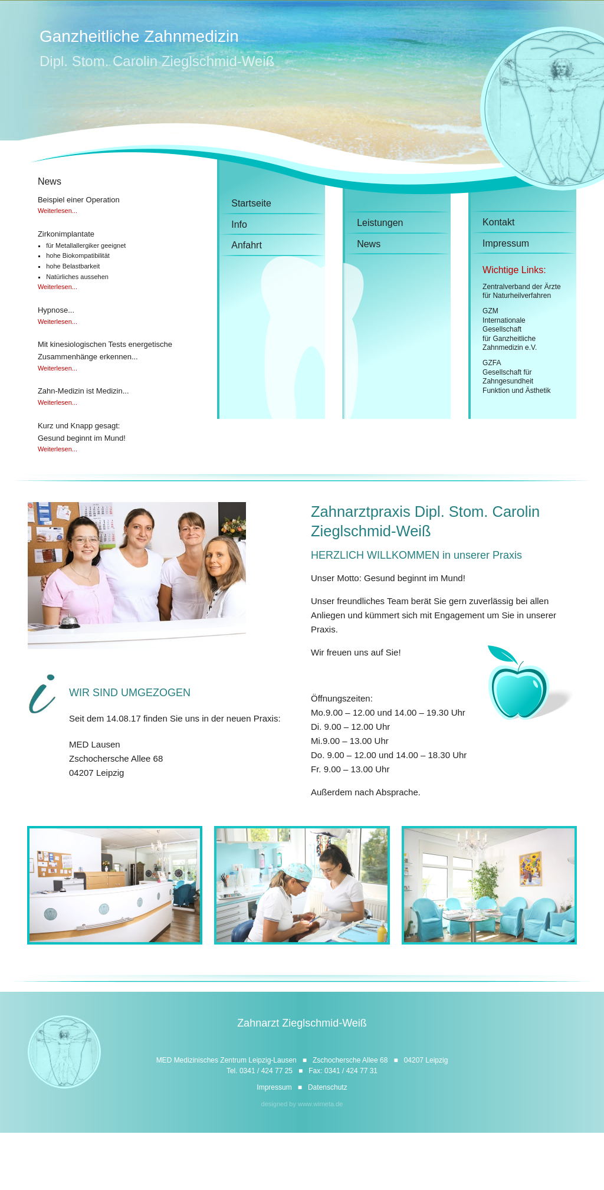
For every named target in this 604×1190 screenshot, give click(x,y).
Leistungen (380, 223)
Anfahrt (246, 245)
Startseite (251, 203)
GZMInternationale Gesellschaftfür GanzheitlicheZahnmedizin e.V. (509, 329)
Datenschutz (327, 1087)
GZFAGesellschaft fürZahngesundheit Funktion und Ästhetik (516, 377)
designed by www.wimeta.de (302, 1103)
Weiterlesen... (57, 210)
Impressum (505, 243)
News (368, 244)
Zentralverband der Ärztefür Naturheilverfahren (521, 291)
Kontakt (498, 222)
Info (239, 224)
